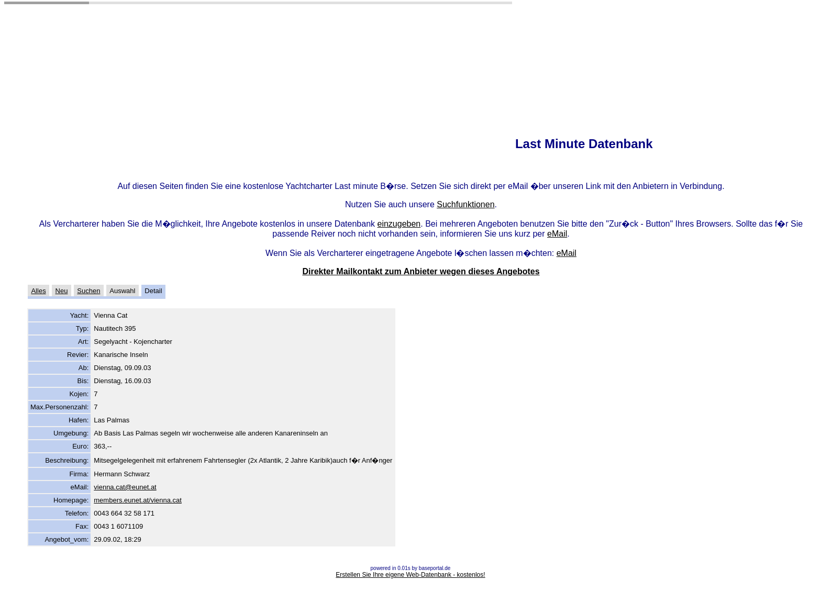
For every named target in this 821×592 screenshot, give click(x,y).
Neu (62, 291)
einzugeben (399, 223)
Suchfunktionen (465, 204)
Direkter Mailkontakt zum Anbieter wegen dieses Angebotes (420, 271)
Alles (38, 291)
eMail (557, 233)
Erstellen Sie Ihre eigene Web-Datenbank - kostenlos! (410, 574)
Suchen (88, 291)
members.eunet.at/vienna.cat (138, 500)
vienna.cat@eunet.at (125, 487)
